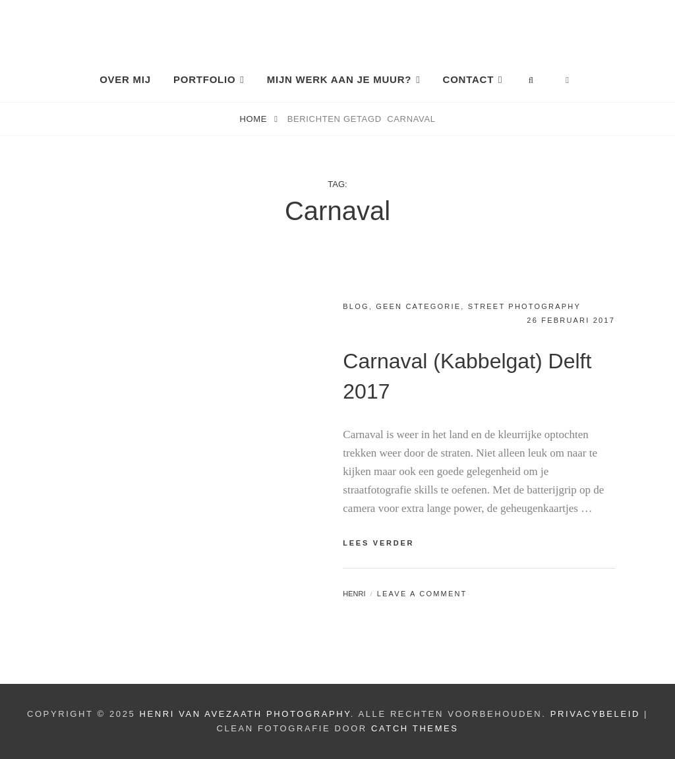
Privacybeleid (595, 714)
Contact (468, 79)
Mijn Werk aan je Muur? (339, 79)
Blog (355, 306)
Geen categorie (418, 306)
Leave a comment (422, 594)
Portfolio (204, 79)
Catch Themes (415, 728)
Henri (354, 594)
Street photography (524, 306)
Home (254, 119)
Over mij (125, 79)
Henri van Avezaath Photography (245, 714)
